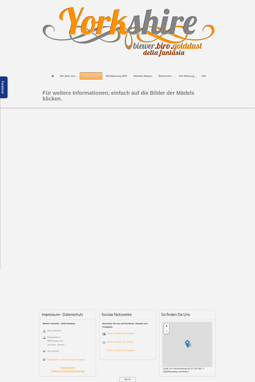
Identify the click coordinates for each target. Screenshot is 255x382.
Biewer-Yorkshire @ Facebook (121, 333)
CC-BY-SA (196, 368)
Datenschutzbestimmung (67, 371)
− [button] (167, 331)
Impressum (67, 367)
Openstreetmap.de (181, 368)
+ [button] (167, 326)
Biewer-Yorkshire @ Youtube (120, 342)
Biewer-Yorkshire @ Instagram (121, 350)
